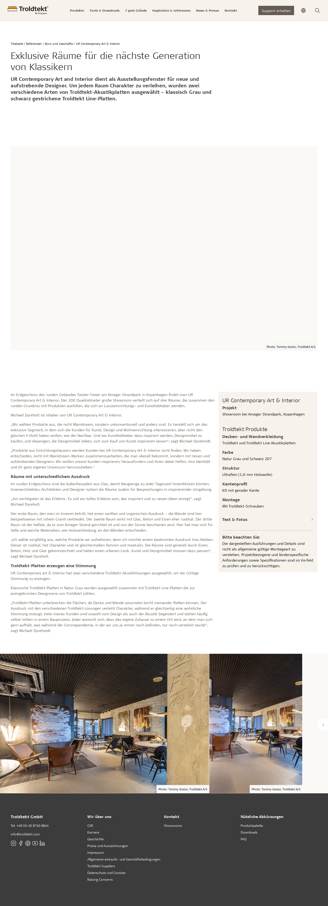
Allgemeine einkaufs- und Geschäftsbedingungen (123, 859)
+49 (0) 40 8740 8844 (32, 825)
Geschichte (95, 839)
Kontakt (171, 816)
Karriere (93, 832)
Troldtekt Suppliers (101, 866)
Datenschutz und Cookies (106, 872)
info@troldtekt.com (25, 834)
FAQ (243, 839)
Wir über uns (99, 816)
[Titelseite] (27, 10)
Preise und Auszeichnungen (107, 846)
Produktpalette (252, 825)
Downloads (249, 832)
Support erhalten (276, 10)
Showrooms (173, 825)
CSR (90, 825)
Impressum (95, 852)
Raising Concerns (100, 879)
